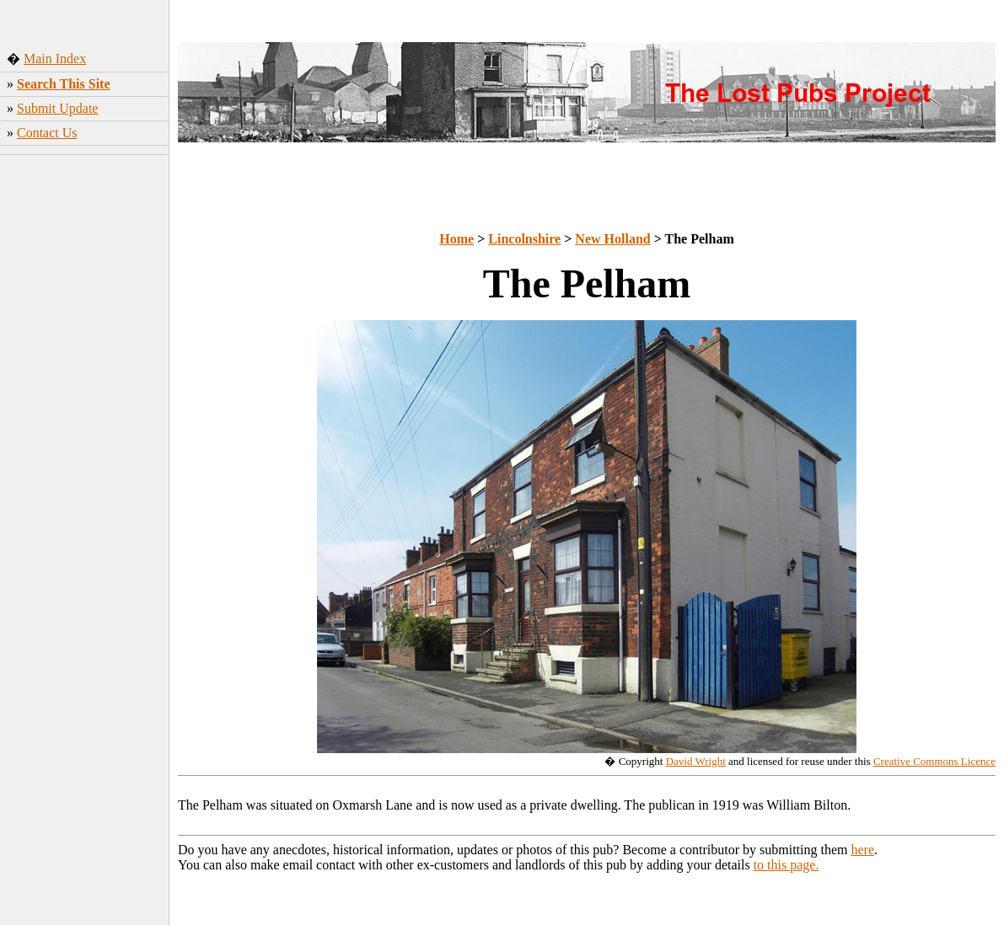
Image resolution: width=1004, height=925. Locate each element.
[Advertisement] (84, 425)
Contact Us (47, 133)
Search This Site (63, 84)
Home (456, 239)
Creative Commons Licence (934, 761)
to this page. (786, 865)
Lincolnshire (524, 239)
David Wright (696, 761)
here (863, 849)
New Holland (612, 239)
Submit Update (57, 108)
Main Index (55, 58)
